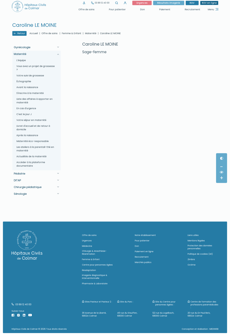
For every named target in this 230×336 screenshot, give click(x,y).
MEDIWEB (213, 329)
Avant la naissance (27, 87)
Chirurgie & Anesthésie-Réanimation (94, 252)
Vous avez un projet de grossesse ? (35, 67)
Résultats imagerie (168, 3)
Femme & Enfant (71, 33)
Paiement (164, 9)
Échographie (23, 81)
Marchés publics (143, 262)
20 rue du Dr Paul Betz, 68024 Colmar (199, 314)
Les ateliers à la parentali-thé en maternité (35, 148)
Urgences (141, 3)
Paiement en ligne (144, 251)
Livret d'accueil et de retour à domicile (33, 127)
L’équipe (21, 60)
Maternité (90, 33)
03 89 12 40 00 (99, 2)
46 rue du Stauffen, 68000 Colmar (127, 314)
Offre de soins (86, 9)
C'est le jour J (24, 114)
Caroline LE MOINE (110, 33)
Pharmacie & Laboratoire (95, 283)
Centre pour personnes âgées (97, 264)
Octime (192, 264)
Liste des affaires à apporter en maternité (34, 100)
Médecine (87, 246)
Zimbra (191, 259)
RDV (191, 3)
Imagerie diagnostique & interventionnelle (94, 277)
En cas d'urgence (26, 108)
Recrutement (192, 9)
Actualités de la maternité (31, 156)
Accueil (33, 33)
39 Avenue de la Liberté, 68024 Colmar (94, 314)
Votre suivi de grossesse (30, 75)
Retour (19, 33)
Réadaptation (89, 270)
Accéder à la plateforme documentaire (30, 164)
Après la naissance (27, 135)
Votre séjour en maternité (31, 120)
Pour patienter (117, 9)
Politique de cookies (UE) (200, 253)
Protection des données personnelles (200, 247)
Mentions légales (196, 240)
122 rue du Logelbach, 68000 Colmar (163, 314)
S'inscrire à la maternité (30, 93)
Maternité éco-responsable (32, 141)
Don (142, 9)
